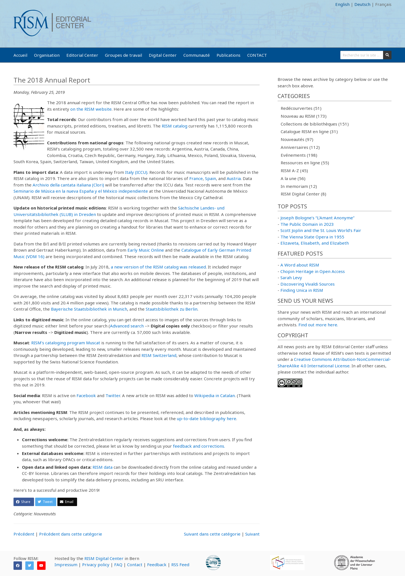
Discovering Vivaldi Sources (307, 284)
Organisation (47, 55)
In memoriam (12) (299, 186)
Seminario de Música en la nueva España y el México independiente (81, 191)
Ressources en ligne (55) (305, 162)
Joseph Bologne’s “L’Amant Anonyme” (317, 217)
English (342, 4)
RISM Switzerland (158, 355)
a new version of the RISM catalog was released (158, 267)
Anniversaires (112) (300, 147)
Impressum (66, 564)
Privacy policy (95, 564)
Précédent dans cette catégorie (70, 534)
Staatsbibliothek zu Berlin (171, 309)
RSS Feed (180, 564)
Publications (228, 55)
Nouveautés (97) (297, 139)
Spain (210, 178)
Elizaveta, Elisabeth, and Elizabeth (314, 243)
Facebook (86, 395)
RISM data (102, 467)
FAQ (118, 564)
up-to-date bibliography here (206, 418)
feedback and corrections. (199, 446)
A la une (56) (293, 178)
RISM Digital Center (103, 558)
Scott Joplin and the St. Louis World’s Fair (320, 230)
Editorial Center (82, 55)
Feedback (156, 564)
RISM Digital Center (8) (303, 194)
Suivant (252, 534)
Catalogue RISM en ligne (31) (309, 131)
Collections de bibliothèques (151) (315, 124)
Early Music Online (145, 250)
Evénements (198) (299, 155)
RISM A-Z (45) (294, 170)
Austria (234, 178)
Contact (134, 564)
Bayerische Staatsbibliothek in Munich (89, 309)
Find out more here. (318, 324)
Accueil (20, 55)
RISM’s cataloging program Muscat (65, 342)
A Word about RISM (299, 265)
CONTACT (257, 55)
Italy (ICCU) (136, 172)
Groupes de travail (123, 55)
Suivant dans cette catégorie (212, 534)
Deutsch (362, 4)
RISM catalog (174, 126)
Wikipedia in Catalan (214, 395)
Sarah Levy (291, 277)
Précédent (24, 534)
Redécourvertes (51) (301, 108)
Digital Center (163, 55)
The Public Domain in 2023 (307, 224)
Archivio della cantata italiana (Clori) (68, 185)
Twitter (112, 395)
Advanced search (127, 326)
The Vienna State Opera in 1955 (312, 237)
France (196, 178)
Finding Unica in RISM (301, 290)
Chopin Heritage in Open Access (312, 271)
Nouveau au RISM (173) (304, 116)
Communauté (196, 55)
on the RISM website (91, 109)
